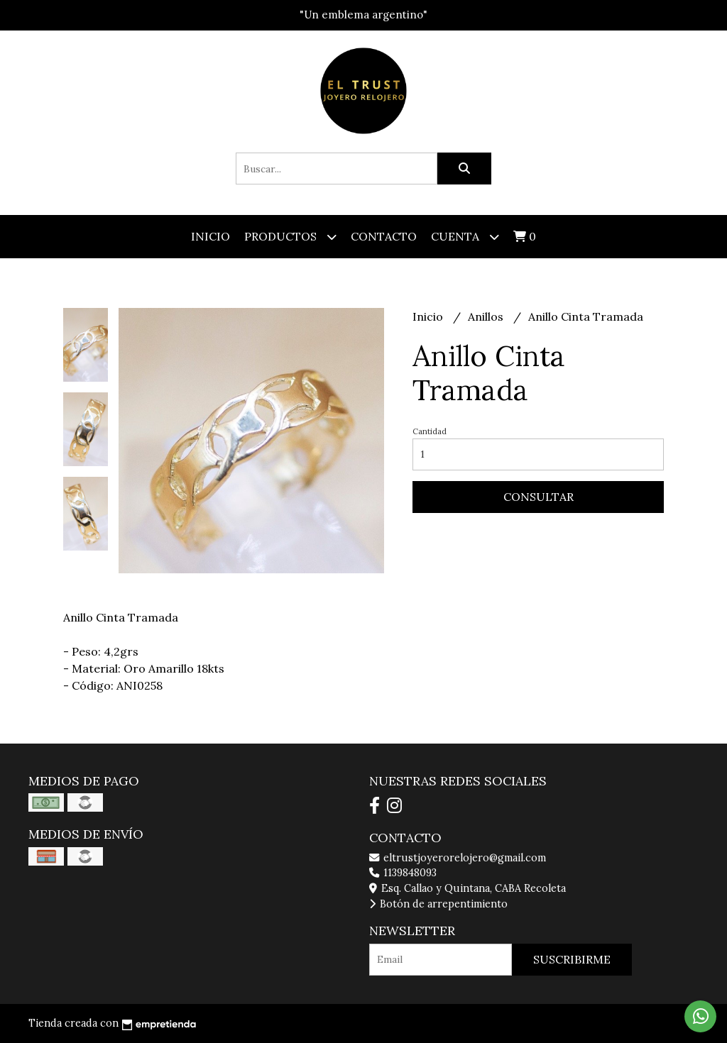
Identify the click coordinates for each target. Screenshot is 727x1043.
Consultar (538, 497)
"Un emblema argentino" (363, 14)
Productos (290, 236)
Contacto (384, 236)
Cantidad (429, 431)
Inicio (210, 236)
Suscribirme (572, 959)
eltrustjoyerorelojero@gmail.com (457, 857)
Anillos (487, 316)
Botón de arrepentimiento (438, 904)
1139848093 (403, 872)
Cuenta (465, 236)
